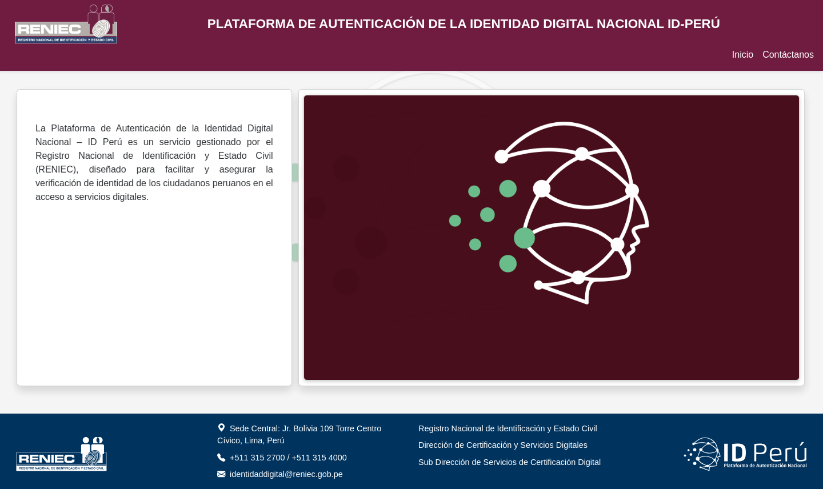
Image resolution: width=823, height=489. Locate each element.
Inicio (742, 54)
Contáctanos (788, 54)
